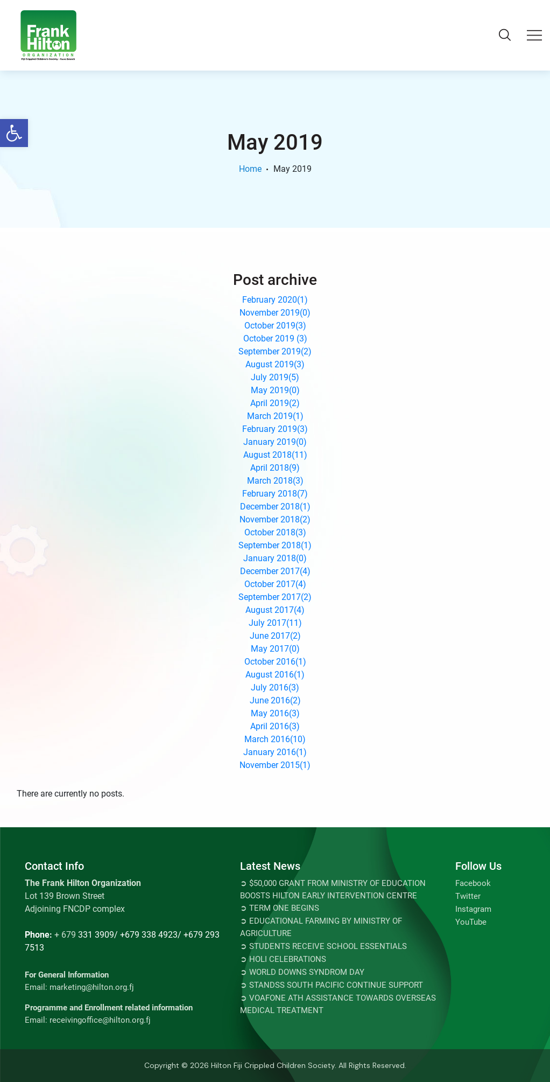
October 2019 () (275, 338)
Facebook (473, 883)
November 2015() (275, 765)
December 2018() (275, 506)
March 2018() (275, 481)
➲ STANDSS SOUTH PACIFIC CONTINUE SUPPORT (331, 985)
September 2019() (275, 351)
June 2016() (275, 700)
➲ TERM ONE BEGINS (279, 908)
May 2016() (275, 713)
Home (250, 169)
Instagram (473, 909)
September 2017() (275, 597)
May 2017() (275, 649)
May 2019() (275, 390)
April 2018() (275, 468)
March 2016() (275, 739)
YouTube (470, 922)
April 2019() (275, 403)
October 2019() (275, 325)
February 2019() (275, 429)
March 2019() (275, 416)
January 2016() (275, 752)
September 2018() (275, 545)
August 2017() (275, 610)
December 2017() (275, 571)
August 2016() (275, 674)
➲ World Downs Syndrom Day (302, 972)
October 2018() (275, 532)
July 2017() (275, 623)
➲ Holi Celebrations (283, 959)
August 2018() (275, 455)
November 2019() (275, 313)
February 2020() (275, 300)
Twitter (468, 896)
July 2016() (275, 687)
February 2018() (275, 493)
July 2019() (275, 377)
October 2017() (275, 584)
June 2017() (275, 636)
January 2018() (275, 558)
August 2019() (275, 364)
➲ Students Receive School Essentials (323, 946)
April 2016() (275, 726)
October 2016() (275, 662)
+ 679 (65, 935)
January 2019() (275, 442)
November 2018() (275, 519)
